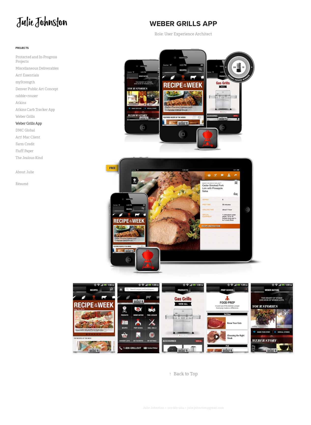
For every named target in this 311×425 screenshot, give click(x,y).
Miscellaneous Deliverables (36, 68)
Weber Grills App (28, 123)
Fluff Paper (24, 151)
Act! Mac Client (27, 137)
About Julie (24, 172)
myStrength (25, 82)
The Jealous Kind (29, 158)
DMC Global (25, 130)
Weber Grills (25, 116)
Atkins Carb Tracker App (35, 109)
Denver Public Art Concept (36, 89)
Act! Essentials (27, 75)
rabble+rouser (26, 96)
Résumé (21, 184)
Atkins (20, 103)
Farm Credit (25, 144)
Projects (22, 48)
